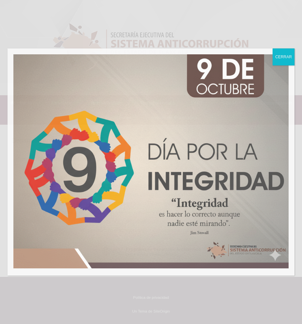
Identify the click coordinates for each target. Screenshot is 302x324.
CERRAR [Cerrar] (283, 57)
